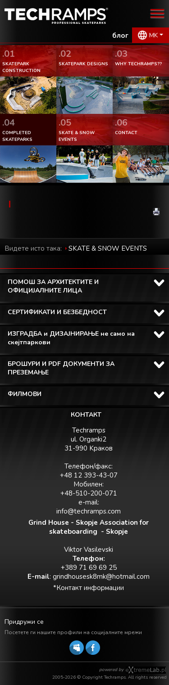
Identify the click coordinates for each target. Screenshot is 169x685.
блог (120, 35)
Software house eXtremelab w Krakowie (146, 670)
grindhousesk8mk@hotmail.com (101, 576)
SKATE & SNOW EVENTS (108, 248)
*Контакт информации (88, 587)
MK (153, 35)
